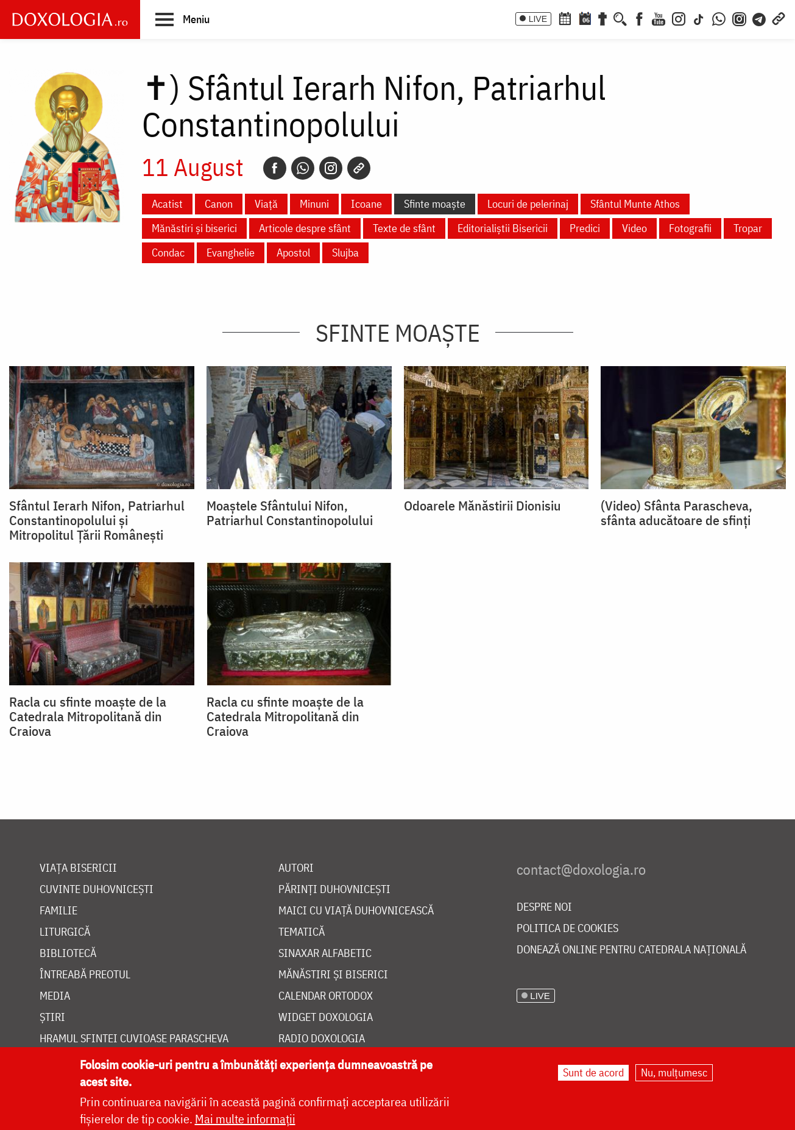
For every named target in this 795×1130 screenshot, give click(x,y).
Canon (219, 204)
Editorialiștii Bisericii (503, 228)
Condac (168, 252)
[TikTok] (698, 17)
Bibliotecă (68, 953)
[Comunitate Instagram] (739, 17)
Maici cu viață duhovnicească (356, 911)
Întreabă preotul (85, 975)
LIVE (538, 19)
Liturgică (65, 932)
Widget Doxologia (325, 1017)
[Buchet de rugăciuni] (602, 17)
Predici (585, 228)
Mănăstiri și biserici (194, 228)
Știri (52, 1017)
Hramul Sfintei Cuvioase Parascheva (134, 1039)
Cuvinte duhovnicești (97, 889)
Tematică (301, 932)
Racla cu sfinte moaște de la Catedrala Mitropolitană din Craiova (87, 716)
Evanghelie (231, 252)
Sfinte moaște (434, 204)
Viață (266, 204)
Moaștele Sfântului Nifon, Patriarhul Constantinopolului (290, 513)
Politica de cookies (567, 928)
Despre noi (544, 907)
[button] (182, 19)
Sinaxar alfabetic (325, 953)
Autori (296, 868)
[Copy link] (358, 168)
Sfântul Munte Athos (635, 204)
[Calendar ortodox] (564, 17)
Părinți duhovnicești (334, 889)
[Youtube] (658, 17)
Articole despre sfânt (305, 228)
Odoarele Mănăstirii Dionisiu (482, 505)
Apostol (293, 252)
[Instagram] (678, 17)
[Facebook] (639, 17)
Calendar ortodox (325, 996)
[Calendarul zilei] (584, 17)
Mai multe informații (245, 1119)
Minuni (314, 204)
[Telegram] (759, 17)
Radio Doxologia (321, 1039)
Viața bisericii (78, 868)
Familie (58, 911)
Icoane (366, 204)
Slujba (345, 252)
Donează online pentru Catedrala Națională (631, 950)
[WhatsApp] (718, 17)
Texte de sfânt (404, 228)
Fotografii (690, 228)
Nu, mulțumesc (674, 1072)
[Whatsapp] (302, 168)
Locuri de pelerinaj (527, 204)
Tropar (747, 228)
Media (55, 996)
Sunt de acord (593, 1072)
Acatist (167, 204)
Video (634, 228)
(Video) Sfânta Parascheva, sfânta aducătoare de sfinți (676, 513)
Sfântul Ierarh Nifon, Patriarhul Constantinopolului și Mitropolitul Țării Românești (97, 520)
